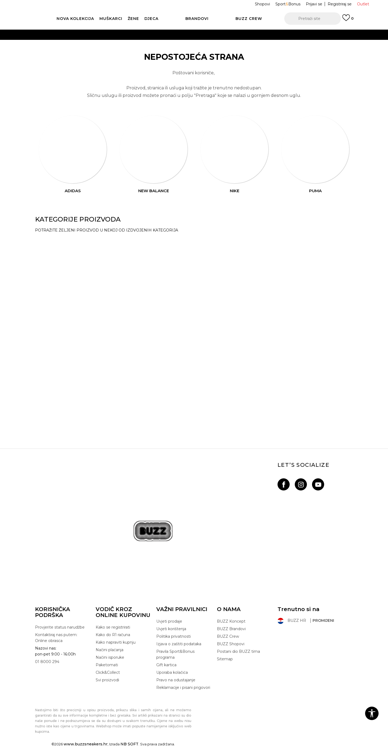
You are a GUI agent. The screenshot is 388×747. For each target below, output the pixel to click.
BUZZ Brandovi (231, 628)
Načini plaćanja (109, 649)
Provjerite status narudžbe (60, 627)
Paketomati (107, 664)
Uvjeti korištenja (171, 628)
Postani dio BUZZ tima (238, 651)
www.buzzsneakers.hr (86, 744)
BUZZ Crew (228, 636)
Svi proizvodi (107, 680)
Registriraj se (340, 4)
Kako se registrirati (113, 627)
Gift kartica (166, 664)
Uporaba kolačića (172, 672)
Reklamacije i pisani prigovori (183, 687)
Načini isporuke (110, 657)
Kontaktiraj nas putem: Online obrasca (56, 637)
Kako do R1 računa (113, 634)
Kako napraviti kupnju (116, 642)
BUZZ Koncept (231, 621)
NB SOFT (129, 744)
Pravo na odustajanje (175, 680)
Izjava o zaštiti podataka (178, 643)
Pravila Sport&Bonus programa (175, 654)
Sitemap (225, 659)
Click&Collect (108, 672)
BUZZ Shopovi (230, 643)
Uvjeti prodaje (169, 621)
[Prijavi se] (348, 20)
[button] (312, 18)
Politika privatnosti (173, 636)
